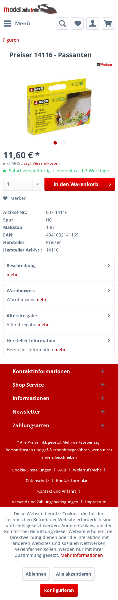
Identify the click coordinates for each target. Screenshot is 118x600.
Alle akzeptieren (73, 574)
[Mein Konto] (92, 23)
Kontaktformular (72, 480)
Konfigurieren (59, 590)
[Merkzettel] (77, 23)
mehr (12, 274)
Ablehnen (36, 574)
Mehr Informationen (81, 555)
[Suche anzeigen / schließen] (62, 23)
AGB (62, 470)
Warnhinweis (21, 290)
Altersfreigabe (22, 315)
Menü (17, 22)
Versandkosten (19, 449)
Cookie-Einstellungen (31, 470)
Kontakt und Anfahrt (56, 491)
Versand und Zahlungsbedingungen (45, 502)
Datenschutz (37, 480)
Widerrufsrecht (87, 470)
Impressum (95, 502)
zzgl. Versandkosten (42, 163)
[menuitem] (16, 23)
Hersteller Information (31, 340)
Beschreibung (21, 265)
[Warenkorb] (108, 23)
